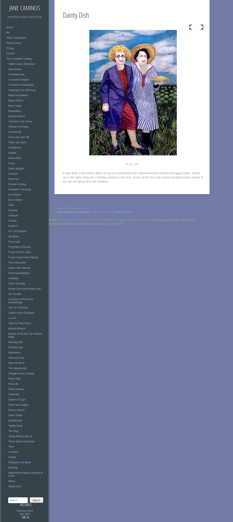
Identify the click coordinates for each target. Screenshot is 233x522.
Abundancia (15, 69)
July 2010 (24, 514)
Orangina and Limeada (21, 373)
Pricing (10, 48)
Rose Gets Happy (18, 404)
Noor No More (16, 363)
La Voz (12, 318)
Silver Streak (15, 415)
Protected (13, 394)
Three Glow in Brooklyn (21, 441)
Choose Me (14, 131)
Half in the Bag (16, 283)
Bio (8, 32)
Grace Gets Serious (19, 267)
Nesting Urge (15, 347)
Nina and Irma (16, 357)
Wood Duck (14, 486)
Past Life (13, 384)
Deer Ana (13, 179)
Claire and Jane (17, 142)
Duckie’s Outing (17, 184)
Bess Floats (15, 105)
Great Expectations (19, 273)
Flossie (12, 220)
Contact (10, 53)
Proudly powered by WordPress (72, 212)
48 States (13, 236)
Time (11, 446)
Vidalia (12, 457)
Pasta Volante (16, 389)
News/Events (13, 43)
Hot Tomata (14, 294)
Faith (11, 205)
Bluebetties (14, 111)
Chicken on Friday (18, 126)
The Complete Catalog (18, 58)
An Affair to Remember (21, 84)
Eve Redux (14, 194)
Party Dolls (14, 378)
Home (9, 27)
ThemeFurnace (122, 212)
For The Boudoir (17, 231)
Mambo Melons (17, 328)
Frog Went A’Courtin (19, 247)
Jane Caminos (24, 8)
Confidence (14, 147)
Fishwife (13, 210)
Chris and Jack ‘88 (18, 137)
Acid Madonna (16, 74)
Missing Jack (15, 342)
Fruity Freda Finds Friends (23, 257)
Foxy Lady (14, 241)
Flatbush (13, 215)
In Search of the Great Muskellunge (20, 301)
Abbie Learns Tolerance (21, 64)
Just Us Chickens (18, 307)
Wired (11, 481)
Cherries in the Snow (20, 121)
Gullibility (13, 278)
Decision (13, 173)
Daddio (12, 152)
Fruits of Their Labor (19, 252)
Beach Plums (15, 100)
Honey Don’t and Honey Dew (24, 288)
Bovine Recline (16, 116)
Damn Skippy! (16, 168)
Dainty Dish (14, 158)
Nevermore (14, 352)
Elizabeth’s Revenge (19, 189)
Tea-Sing (13, 431)
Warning (13, 467)
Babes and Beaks (18, 95)
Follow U (13, 226)
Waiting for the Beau (19, 462)
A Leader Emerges (18, 79)
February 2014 (24, 510)
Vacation (13, 451)
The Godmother (17, 262)
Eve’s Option (15, 199)
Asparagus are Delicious (22, 90)
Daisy (11, 163)
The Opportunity (17, 368)
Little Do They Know (19, 323)
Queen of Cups (16, 399)
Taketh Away (15, 425)
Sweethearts (15, 420)
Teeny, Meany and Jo (20, 436)
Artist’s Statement (16, 37)
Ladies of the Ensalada (21, 312)
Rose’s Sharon (16, 410)
